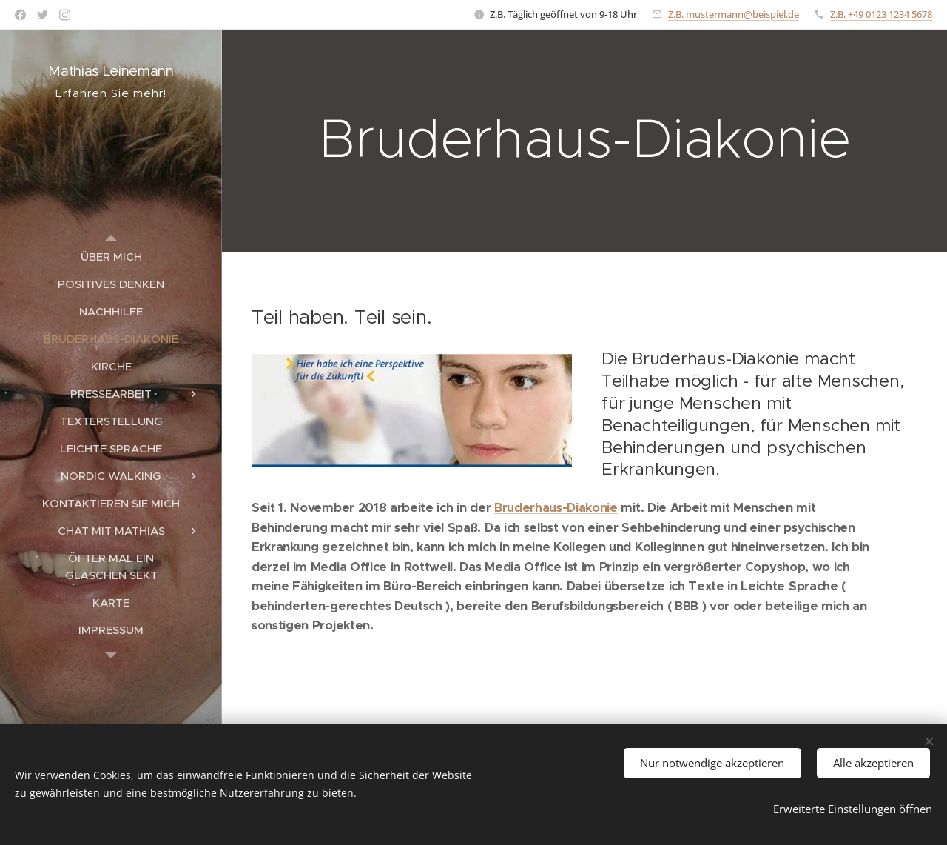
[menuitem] (111, 256)
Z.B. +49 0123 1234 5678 (881, 14)
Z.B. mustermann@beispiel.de (733, 14)
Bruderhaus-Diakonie (715, 358)
